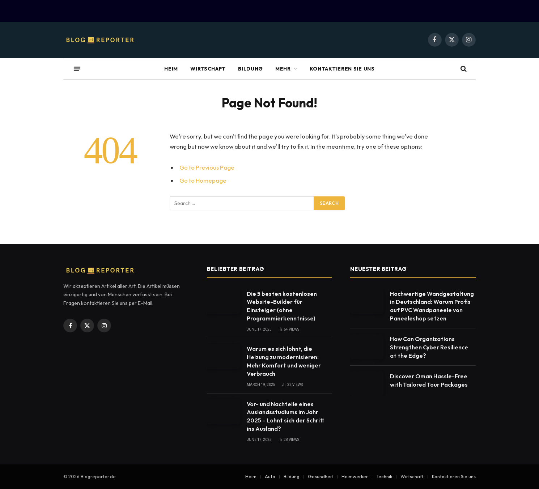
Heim (171, 68)
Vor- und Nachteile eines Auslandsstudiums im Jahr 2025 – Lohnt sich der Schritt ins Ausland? (285, 416)
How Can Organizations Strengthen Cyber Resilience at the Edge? (429, 347)
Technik (384, 476)
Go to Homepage (202, 180)
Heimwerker (354, 476)
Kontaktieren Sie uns (342, 68)
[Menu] (77, 69)
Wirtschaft (208, 68)
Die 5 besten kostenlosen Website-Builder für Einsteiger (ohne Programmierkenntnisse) (282, 306)
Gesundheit (320, 476)
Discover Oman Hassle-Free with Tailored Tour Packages (429, 380)
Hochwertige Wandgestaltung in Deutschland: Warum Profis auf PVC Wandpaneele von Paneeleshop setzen (432, 306)
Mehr (283, 68)
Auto (270, 476)
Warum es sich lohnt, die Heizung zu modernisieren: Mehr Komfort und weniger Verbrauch (284, 361)
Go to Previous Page (206, 167)
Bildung (250, 68)
